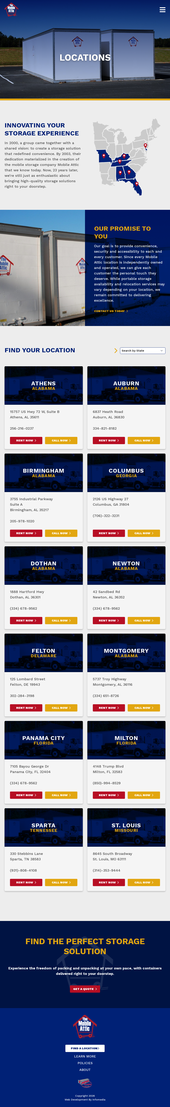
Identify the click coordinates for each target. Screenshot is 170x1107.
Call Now (60, 440)
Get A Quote (83, 989)
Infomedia (98, 1099)
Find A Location (84, 1048)
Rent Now (24, 440)
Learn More (85, 1056)
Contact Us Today (109, 311)
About (85, 1070)
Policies (85, 1063)
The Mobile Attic (11, 10)
